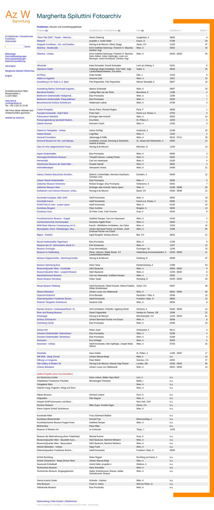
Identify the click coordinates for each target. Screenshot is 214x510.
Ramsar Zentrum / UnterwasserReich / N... (56, 309)
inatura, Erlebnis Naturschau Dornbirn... (55, 174)
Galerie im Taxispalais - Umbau (51, 130)
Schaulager (42, 316)
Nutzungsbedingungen (15, 59)
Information (10, 66)
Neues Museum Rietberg (48, 286)
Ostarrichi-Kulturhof (46, 295)
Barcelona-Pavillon (45, 92)
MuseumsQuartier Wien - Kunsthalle (53, 268)
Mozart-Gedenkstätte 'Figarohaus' (52, 242)
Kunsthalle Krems (45, 201)
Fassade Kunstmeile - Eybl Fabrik (52, 113)
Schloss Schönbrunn (46, 319)
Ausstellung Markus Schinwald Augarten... (56, 89)
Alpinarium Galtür (45, 69)
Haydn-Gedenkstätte (46, 153)
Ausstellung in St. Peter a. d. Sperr (53, 82)
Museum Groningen (46, 249)
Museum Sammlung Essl (48, 265)
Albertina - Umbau (45, 54)
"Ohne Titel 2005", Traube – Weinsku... (55, 37)
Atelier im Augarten (45, 78)
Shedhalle (41, 353)
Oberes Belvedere (45, 292)
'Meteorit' (41, 41)
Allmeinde (41, 65)
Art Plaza (41, 75)
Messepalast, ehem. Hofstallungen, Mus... (56, 229)
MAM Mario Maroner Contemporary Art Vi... (57, 225)
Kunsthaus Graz (44, 211)
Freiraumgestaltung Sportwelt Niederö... (55, 120)
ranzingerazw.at (13, 103)
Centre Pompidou (45, 109)
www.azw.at (10, 101)
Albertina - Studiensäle (47, 48)
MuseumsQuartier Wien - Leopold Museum (57, 272)
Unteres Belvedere (45, 367)
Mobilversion (71, 501)
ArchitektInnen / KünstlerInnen (19, 36)
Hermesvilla (42, 160)
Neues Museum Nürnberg (49, 279)
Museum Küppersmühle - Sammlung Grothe (57, 258)
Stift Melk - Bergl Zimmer (48, 356)
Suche (27, 46)
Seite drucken (57, 501)
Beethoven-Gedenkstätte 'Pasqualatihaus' (56, 99)
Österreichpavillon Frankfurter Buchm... (55, 299)
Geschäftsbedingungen (16, 56)
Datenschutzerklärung (15, 61)
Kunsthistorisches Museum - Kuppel (53, 218)
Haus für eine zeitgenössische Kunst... (54, 147)
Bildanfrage (10, 54)
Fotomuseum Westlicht (47, 116)
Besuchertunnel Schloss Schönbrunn (54, 102)
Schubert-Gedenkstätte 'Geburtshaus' (54, 333)
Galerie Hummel (44, 123)
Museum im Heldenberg (48, 252)
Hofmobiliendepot (45, 167)
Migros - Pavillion (45, 235)
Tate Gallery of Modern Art (49, 363)
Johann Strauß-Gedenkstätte (50, 180)
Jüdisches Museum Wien (48, 187)
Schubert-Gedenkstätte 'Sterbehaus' (53, 337)
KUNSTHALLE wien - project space (53, 204)
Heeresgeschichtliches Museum (51, 157)
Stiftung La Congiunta (47, 360)
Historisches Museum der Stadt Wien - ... (56, 164)
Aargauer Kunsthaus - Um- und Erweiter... (56, 44)
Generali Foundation (46, 137)
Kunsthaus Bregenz (46, 208)
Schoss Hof (42, 330)
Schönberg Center (45, 323)
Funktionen (10, 39)
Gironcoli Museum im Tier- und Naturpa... (56, 141)
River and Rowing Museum (49, 312)
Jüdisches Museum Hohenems (51, 184)
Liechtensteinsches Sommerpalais (52, 222)
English (8, 76)
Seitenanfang (43, 501)
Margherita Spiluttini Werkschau (19, 71)
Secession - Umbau (46, 344)
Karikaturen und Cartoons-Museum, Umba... (57, 191)
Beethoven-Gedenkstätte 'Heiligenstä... (55, 96)
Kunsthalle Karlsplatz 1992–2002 (52, 198)
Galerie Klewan (44, 134)
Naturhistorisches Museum (49, 275)
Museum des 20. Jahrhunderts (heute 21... (56, 245)
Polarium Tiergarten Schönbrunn (52, 302)
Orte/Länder (10, 41)
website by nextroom (14, 118)
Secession (41, 340)
